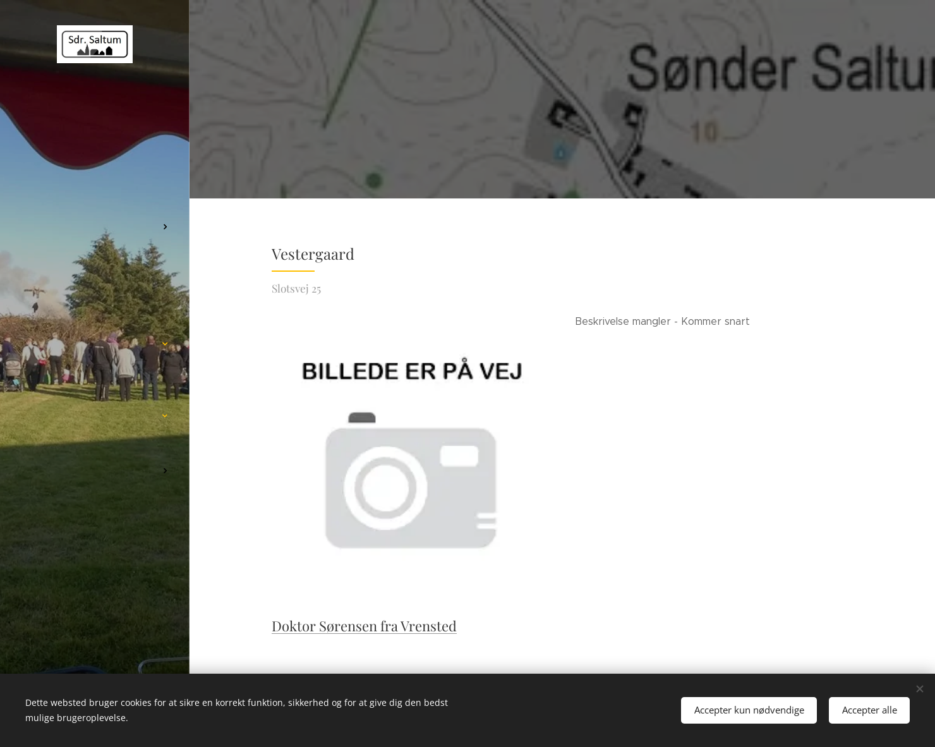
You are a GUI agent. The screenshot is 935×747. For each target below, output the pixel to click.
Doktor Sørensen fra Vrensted (364, 625)
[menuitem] (95, 212)
